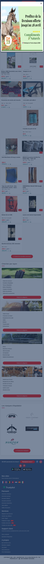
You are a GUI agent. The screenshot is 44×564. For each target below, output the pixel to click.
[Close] (41, 4)
